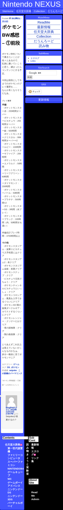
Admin (35, 499)
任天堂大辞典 (23, 11)
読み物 (27, 447)
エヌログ (35, 58)
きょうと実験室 (27, 464)
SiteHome (7, 11)
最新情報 (44, 27)
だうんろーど (55, 11)
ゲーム (16, 364)
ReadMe (43, 22)
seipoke (13, 370)
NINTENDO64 (16, 468)
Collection (39, 11)
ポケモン (15, 367)
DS (8, 367)
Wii (9, 478)
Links (33, 61)
